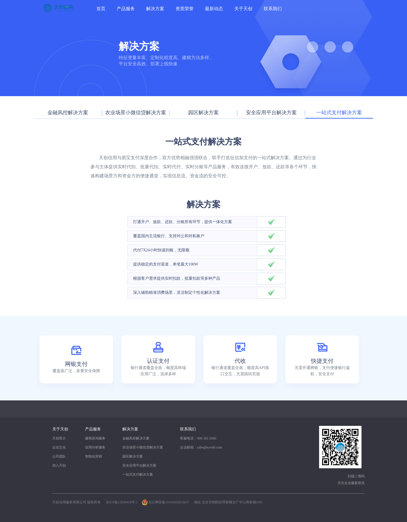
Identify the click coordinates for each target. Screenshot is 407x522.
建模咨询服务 (95, 438)
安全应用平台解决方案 (139, 465)
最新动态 (214, 8)
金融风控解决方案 (136, 438)
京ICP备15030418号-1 (122, 502)
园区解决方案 (132, 456)
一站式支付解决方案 (137, 474)
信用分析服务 (95, 447)
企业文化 (59, 447)
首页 (100, 8)
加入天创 (59, 465)
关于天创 (243, 8)
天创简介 (59, 438)
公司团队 (59, 456)
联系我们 (273, 8)
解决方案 (155, 8)
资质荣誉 (185, 8)
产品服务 (126, 8)
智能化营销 (93, 456)
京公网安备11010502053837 (168, 502)
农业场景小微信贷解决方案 (142, 447)
